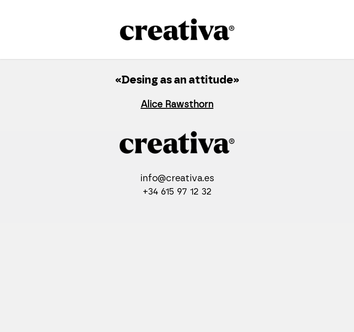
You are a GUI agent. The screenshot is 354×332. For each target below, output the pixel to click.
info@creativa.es (177, 178)
